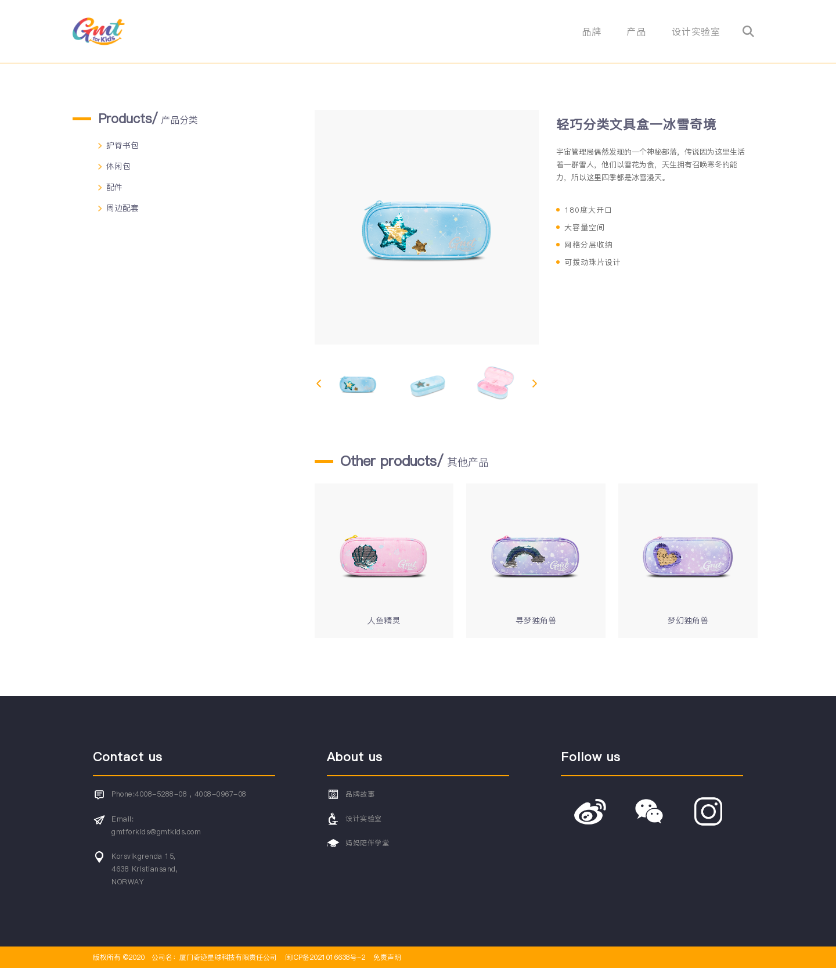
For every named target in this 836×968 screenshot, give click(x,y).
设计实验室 (696, 31)
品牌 (591, 31)
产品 (636, 31)
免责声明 (386, 957)
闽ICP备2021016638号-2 (325, 957)
